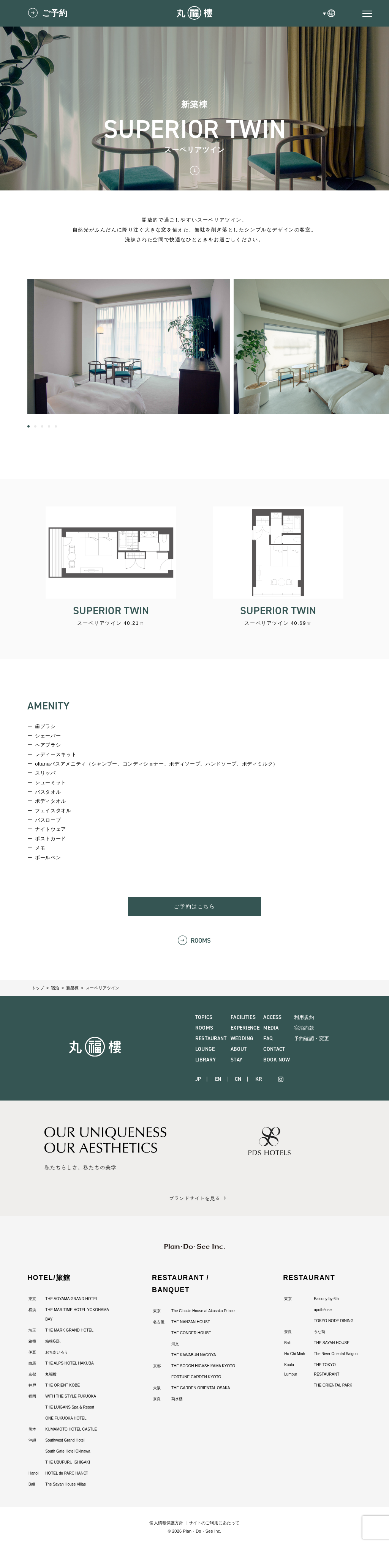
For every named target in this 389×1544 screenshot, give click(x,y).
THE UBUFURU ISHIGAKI (67, 1462)
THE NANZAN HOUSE (190, 1322)
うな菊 (319, 1332)
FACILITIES (243, 1017)
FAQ (267, 1038)
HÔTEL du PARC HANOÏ (66, 1473)
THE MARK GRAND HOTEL (69, 1330)
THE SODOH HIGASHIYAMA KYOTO (203, 1366)
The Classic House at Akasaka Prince (203, 1311)
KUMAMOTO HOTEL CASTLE (71, 1429)
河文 (175, 1344)
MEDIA (270, 1027)
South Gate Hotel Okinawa (67, 1451)
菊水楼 (177, 1399)
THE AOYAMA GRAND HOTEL (71, 1299)
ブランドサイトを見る (194, 1198)
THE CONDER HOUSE (191, 1333)
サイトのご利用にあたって (214, 1522)
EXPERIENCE (245, 1027)
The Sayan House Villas (65, 1484)
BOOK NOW (276, 1059)
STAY (236, 1059)
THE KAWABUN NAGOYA (193, 1355)
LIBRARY (205, 1059)
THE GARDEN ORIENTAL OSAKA (200, 1388)
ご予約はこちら (194, 906)
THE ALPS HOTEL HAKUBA (69, 1363)
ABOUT (239, 1049)
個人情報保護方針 (166, 1522)
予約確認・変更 (311, 1038)
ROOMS (201, 940)
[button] (28, 426)
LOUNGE (205, 1049)
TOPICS (203, 1017)
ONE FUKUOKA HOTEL (65, 1418)
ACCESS (272, 1017)
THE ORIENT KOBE (62, 1385)
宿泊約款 (304, 1028)
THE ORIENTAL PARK (333, 1385)
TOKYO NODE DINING (333, 1321)
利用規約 (304, 1017)
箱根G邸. (53, 1341)
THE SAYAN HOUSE (331, 1343)
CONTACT (274, 1049)
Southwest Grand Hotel (64, 1440)
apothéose (323, 1310)
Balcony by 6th (326, 1299)
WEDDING (242, 1038)
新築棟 (72, 988)
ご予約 (54, 13)
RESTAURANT (210, 1038)
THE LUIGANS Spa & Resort (69, 1407)
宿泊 (55, 988)
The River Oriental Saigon (335, 1354)
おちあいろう (56, 1352)
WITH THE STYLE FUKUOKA (70, 1396)
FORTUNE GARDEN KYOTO (196, 1377)
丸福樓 (51, 1374)
